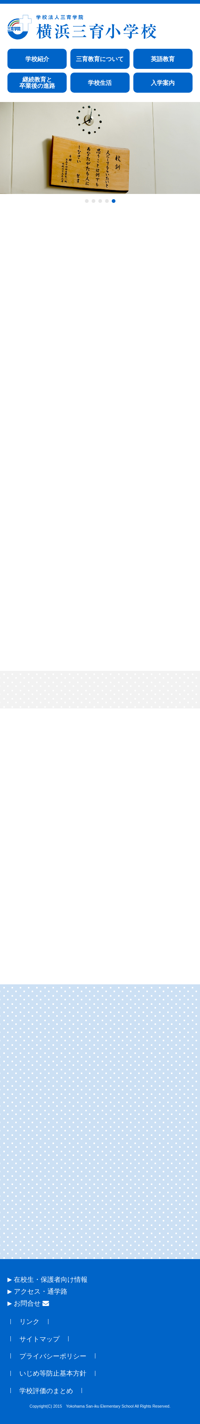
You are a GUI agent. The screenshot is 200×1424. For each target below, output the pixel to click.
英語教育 (163, 59)
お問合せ (31, 1303)
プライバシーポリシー (52, 1356)
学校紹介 (37, 59)
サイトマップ (39, 1339)
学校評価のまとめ (46, 1391)
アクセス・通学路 (40, 1291)
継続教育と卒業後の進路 (37, 82)
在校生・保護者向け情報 (51, 1279)
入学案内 (163, 83)
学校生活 (100, 83)
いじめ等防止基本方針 (52, 1373)
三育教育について (100, 59)
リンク (29, 1321)
